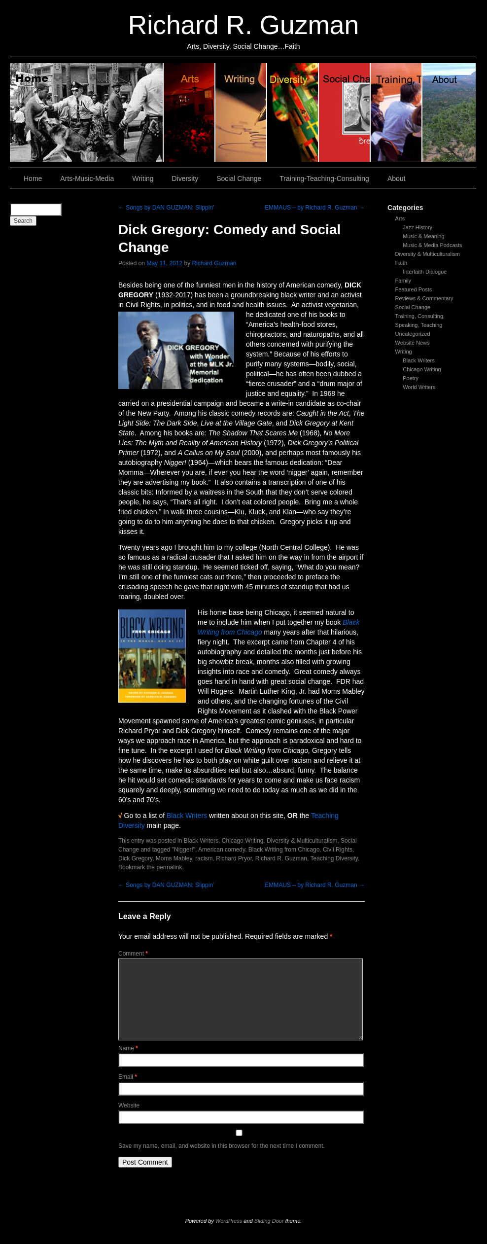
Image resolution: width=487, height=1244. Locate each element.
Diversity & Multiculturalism (427, 254)
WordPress (228, 1221)
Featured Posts (413, 289)
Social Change (345, 112)
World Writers (419, 387)
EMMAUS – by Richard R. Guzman (315, 207)
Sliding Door (269, 1221)
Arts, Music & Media (189, 112)
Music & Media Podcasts (432, 245)
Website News (412, 343)
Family (403, 281)
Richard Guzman (214, 263)
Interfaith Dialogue (425, 272)
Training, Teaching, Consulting (396, 112)
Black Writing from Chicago (284, 849)
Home (87, 112)
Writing (241, 112)
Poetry (410, 378)
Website (128, 1105)
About (449, 112)
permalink (169, 867)
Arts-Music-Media (87, 178)
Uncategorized (412, 334)
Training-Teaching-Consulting (324, 178)
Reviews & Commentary (424, 298)
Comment (133, 953)
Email (127, 1076)
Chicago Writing (422, 369)
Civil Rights (337, 849)
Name (128, 1048)
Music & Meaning (423, 236)
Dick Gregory (135, 858)
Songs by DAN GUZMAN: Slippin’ (166, 207)
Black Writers (419, 360)
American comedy (221, 849)
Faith (401, 263)
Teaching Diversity (333, 858)
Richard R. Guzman (243, 24)
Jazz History (417, 227)
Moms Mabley (174, 858)
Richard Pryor (234, 858)
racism (203, 858)
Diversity (293, 112)
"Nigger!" (183, 849)
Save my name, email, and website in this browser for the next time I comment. (221, 1145)
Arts (400, 218)
